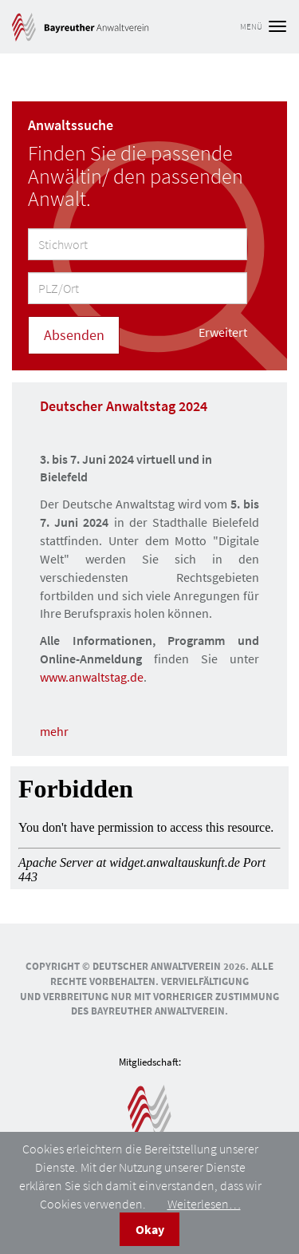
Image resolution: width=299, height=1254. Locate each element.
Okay (150, 1229)
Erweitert (223, 332)
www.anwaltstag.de (92, 677)
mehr (54, 731)
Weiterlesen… (204, 1204)
